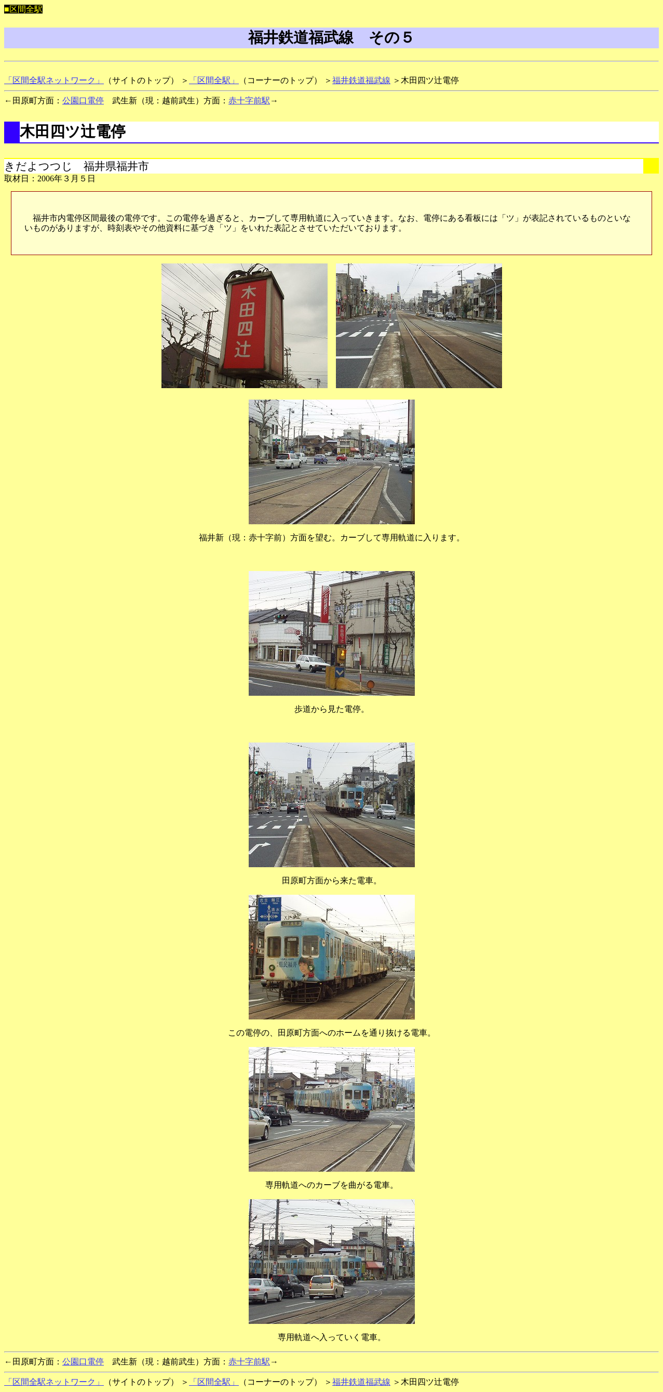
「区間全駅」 (214, 80)
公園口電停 (83, 100)
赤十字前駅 (249, 100)
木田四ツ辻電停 (73, 131)
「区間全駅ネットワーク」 (54, 80)
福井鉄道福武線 (361, 80)
